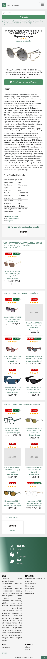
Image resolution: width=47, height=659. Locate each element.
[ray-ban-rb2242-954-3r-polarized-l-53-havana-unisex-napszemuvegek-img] (34, 349)
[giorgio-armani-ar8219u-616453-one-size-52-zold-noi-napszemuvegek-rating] (12, 486)
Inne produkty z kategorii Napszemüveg (20, 293)
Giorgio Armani (14, 218)
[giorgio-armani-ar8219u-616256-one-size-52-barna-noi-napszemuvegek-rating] (34, 447)
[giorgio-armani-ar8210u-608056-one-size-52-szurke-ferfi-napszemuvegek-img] (34, 312)
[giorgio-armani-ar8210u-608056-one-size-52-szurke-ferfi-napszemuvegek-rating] (34, 302)
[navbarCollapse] (42, 4)
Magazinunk (6, 647)
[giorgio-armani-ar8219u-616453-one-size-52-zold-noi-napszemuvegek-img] (12, 493)
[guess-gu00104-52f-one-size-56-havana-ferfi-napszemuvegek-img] (12, 349)
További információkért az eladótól (23, 231)
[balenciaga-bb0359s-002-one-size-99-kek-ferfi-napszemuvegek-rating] (12, 373)
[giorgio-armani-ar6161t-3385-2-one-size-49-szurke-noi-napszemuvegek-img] (34, 421)
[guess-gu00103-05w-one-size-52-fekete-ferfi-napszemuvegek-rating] (12, 302)
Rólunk (27, 647)
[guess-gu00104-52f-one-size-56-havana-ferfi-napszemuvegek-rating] (12, 342)
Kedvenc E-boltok (11, 518)
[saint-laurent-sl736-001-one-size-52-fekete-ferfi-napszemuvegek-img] (34, 380)
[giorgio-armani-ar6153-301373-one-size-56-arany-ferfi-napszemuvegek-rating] (12, 257)
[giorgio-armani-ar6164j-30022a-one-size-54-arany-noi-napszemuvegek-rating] (12, 447)
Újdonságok (29, 591)
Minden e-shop (29, 588)
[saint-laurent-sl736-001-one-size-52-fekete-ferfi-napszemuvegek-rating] (34, 373)
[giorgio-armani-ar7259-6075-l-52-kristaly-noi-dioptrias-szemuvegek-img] (34, 493)
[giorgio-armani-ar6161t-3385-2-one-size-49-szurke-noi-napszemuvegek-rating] (34, 413)
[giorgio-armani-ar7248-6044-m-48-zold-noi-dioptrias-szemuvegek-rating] (12, 413)
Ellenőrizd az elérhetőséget (23, 82)
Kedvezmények (30, 593)
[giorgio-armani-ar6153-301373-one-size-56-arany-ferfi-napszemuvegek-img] (12, 264)
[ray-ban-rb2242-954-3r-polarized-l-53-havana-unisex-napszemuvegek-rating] (34, 342)
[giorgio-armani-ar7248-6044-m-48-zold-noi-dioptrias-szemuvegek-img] (12, 421)
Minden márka (29, 586)
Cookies (27, 649)
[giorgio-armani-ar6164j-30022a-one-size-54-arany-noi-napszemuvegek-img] (12, 457)
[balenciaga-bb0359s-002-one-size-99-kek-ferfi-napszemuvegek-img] (12, 380)
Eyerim (10, 221)
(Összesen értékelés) (23, 41)
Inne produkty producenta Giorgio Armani (21, 404)
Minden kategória (30, 583)
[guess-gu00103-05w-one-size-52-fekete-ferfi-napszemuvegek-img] (12, 309)
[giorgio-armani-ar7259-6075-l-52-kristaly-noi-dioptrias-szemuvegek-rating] (34, 486)
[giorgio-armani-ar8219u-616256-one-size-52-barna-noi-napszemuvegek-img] (34, 457)
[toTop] (44, 657)
